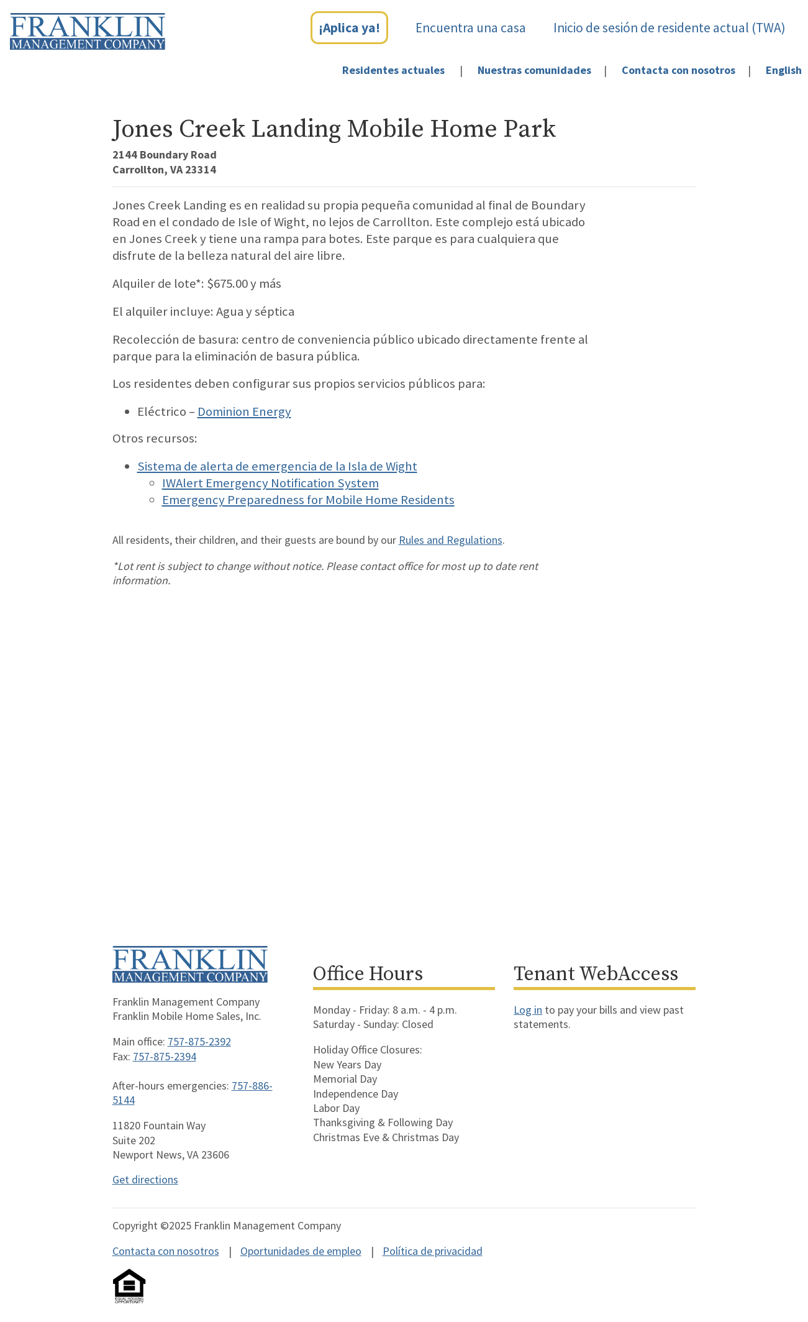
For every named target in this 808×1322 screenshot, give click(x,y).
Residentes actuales (393, 70)
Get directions (145, 1179)
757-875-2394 (164, 1056)
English (784, 70)
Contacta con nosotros (678, 70)
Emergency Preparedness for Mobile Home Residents (308, 500)
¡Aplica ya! (349, 27)
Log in (528, 1010)
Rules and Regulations (450, 540)
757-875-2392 (199, 1041)
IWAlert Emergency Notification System (270, 483)
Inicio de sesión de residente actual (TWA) (669, 27)
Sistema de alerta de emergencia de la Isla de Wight (277, 466)
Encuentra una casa (470, 27)
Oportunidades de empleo (300, 1251)
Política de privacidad (433, 1251)
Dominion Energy (244, 411)
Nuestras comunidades (534, 70)
